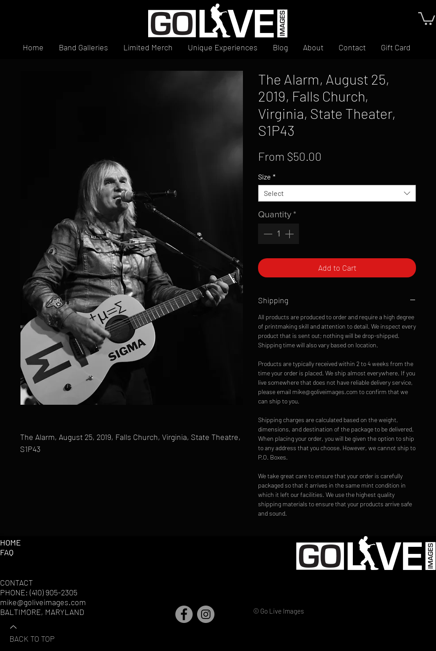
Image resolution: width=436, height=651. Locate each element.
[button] (426, 18)
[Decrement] (267, 234)
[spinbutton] (279, 234)
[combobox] (337, 193)
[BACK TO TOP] (40, 632)
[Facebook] (184, 614)
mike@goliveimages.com (43, 602)
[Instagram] (205, 614)
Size (266, 176)
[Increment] (290, 234)
